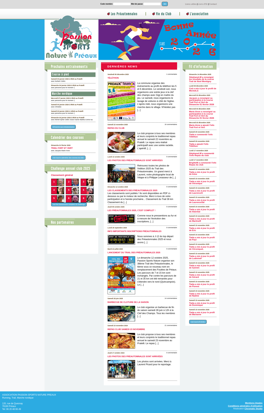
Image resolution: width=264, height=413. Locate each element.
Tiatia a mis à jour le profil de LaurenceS (202, 192)
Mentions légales (254, 403)
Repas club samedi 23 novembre (126, 329)
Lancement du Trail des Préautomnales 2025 (134, 252)
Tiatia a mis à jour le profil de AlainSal (202, 210)
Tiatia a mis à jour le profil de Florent (202, 285)
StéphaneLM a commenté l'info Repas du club (201, 154)
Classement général (62, 175)
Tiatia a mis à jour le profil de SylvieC (202, 266)
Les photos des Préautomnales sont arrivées (135, 160)
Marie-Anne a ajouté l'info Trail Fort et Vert (201, 126)
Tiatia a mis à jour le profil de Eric (202, 229)
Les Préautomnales (124, 14)
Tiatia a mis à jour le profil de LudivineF (202, 257)
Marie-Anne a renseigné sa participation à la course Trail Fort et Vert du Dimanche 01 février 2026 (202, 114)
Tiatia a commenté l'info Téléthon (201, 135)
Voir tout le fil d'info (198, 322)
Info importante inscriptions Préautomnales (135, 231)
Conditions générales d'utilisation (245, 406)
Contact (213, 4)
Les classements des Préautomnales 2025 (132, 190)
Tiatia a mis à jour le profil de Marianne (202, 313)
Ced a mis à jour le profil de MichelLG (202, 89)
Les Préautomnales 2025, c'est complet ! (131, 210)
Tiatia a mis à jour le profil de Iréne (202, 173)
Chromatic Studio (254, 408)
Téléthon (113, 78)
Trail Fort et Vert (62, 148)
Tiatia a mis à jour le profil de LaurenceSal (202, 201)
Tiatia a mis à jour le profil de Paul (202, 238)
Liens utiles (191, 4)
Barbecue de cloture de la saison (128, 302)
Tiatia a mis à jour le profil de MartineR (202, 220)
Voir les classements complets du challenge (69, 204)
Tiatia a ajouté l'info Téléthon (198, 145)
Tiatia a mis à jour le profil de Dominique (202, 304)
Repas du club (116, 128)
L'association (199, 14)
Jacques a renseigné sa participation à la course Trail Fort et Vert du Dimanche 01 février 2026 (201, 101)
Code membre (106, 4)
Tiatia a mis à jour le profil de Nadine (202, 295)
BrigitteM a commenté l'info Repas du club (202, 164)
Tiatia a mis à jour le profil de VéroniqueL (202, 248)
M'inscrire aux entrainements (63, 127)
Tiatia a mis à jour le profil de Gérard (202, 276)
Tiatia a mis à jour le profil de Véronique (202, 182)
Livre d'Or (203, 4)
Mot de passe (137, 4)
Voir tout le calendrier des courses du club (68, 158)
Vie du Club (163, 14)
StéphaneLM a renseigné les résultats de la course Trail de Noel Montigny (201, 79)
